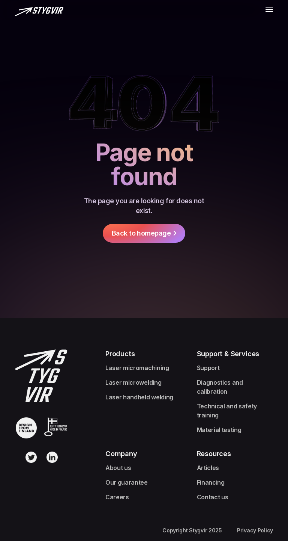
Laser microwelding (133, 382)
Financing (211, 482)
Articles (208, 467)
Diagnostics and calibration (220, 387)
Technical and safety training (227, 410)
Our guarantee (126, 482)
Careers (117, 497)
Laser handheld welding (139, 397)
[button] (269, 11)
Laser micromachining (137, 368)
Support (208, 368)
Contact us (212, 497)
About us (118, 467)
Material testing (219, 430)
